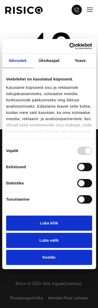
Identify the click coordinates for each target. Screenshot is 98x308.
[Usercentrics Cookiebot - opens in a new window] (70, 46)
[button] (90, 9)
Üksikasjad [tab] (49, 60)
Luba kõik (49, 223)
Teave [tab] (80, 60)
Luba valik (49, 240)
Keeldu (48, 257)
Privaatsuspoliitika (26, 297)
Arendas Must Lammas (68, 297)
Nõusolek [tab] (18, 60)
